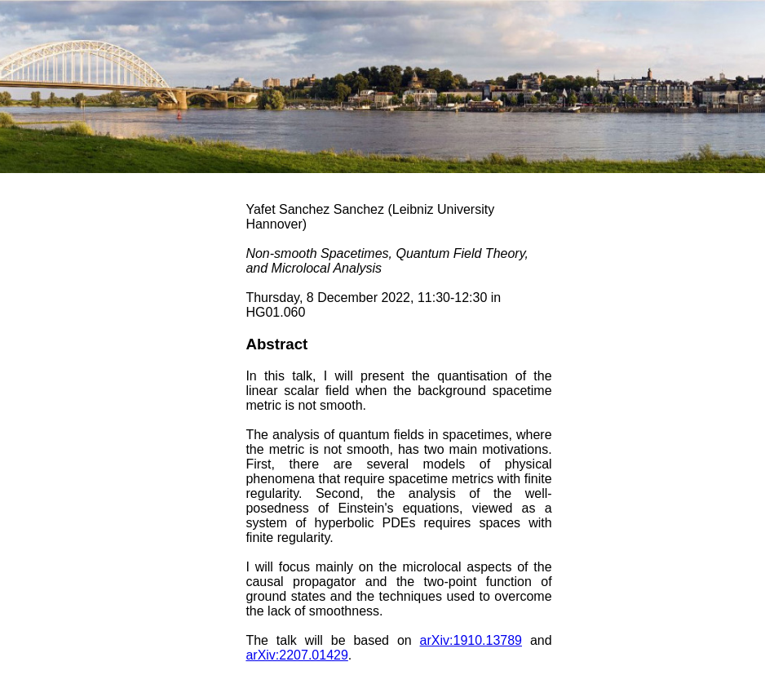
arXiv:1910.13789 (471, 640)
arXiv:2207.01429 (296, 655)
